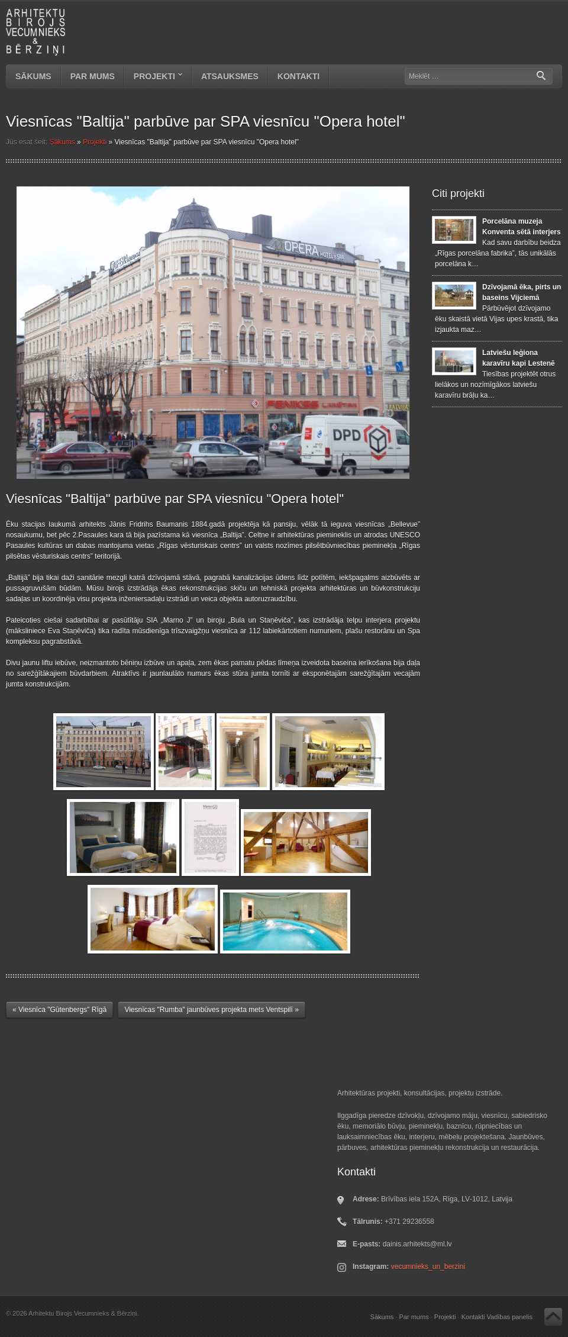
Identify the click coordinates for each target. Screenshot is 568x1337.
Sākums (33, 76)
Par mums (92, 76)
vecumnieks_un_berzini (428, 1266)
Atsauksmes (230, 76)
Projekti (153, 77)
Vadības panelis (509, 1316)
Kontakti (298, 76)
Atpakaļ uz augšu (553, 1317)
